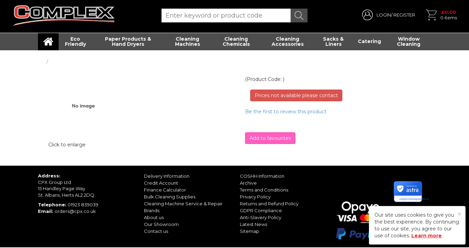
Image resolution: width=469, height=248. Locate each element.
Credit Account (161, 183)
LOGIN (384, 15)
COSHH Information (262, 176)
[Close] (459, 214)
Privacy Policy (255, 196)
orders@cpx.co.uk (75, 211)
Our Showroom (161, 224)
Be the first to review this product (285, 111)
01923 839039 (83, 204)
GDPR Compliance (261, 210)
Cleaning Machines (187, 41)
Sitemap (249, 231)
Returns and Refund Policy (269, 203)
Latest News (253, 224)
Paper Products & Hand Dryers (128, 41)
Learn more (426, 235)
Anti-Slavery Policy (260, 217)
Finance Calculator (165, 190)
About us (154, 217)
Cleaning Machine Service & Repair (183, 203)
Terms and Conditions (264, 190)
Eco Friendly (75, 41)
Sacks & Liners (333, 41)
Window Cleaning (408, 41)
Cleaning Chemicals (236, 41)
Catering (369, 41)
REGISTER (404, 15)
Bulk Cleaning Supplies (169, 196)
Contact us (156, 231)
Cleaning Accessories (288, 41)
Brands (151, 210)
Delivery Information (166, 176)
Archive (248, 183)
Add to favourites (270, 138)
